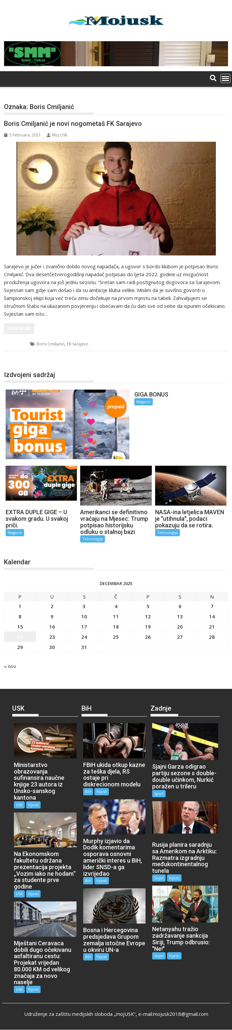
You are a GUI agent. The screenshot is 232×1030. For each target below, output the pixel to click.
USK (19, 804)
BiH (88, 791)
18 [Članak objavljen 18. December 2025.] (116, 626)
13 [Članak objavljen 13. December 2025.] (180, 616)
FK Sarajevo (77, 344)
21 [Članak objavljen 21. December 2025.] (212, 626)
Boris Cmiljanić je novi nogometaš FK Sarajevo (73, 124)
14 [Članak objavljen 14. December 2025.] (212, 616)
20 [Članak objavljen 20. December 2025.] (180, 626)
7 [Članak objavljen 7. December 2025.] (212, 606)
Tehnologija (92, 538)
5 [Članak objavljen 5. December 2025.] (148, 606)
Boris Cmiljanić (50, 344)
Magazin (143, 401)
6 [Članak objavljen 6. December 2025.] (180, 606)
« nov (10, 666)
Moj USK (57, 135)
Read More (19, 328)
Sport (17, 344)
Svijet (159, 877)
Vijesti (33, 804)
